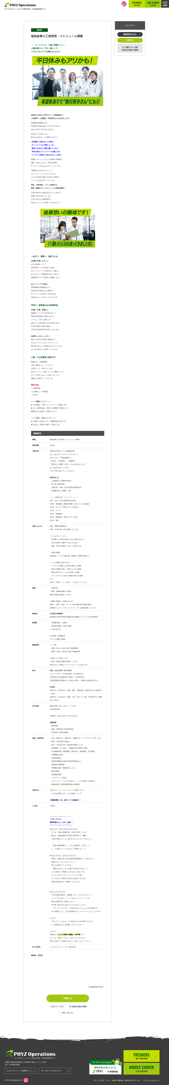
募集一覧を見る (68, 1013)
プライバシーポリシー (151, 1080)
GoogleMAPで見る (96, 987)
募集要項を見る (130, 34)
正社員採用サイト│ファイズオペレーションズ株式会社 (25, 6)
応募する (67, 998)
